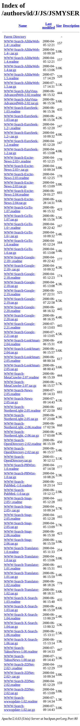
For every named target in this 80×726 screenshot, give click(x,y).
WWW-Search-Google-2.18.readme (19, 275)
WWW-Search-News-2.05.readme (18, 392)
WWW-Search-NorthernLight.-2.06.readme (22, 425)
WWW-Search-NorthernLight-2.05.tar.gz (21, 417)
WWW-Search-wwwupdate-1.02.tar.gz (19, 707)
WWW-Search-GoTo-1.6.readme (18, 242)
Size (59, 25)
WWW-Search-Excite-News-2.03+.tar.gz (19, 167)
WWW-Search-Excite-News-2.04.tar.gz (19, 201)
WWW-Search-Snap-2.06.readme (18, 533)
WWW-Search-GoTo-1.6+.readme (18, 226)
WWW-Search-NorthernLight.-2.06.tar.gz (21, 433)
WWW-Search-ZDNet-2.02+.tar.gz (19, 674)
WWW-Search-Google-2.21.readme (19, 325)
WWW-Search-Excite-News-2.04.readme (19, 192)
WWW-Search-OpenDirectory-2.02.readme (22, 442)
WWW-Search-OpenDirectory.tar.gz (18, 458)
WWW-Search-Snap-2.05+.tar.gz (18, 508)
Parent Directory (15, 36)
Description (71, 25)
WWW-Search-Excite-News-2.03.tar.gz (19, 184)
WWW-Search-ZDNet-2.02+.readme (19, 666)
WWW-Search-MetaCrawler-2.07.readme (21, 375)
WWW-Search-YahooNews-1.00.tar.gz (19, 658)
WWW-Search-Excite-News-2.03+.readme (19, 159)
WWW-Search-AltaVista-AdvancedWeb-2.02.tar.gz (21, 101)
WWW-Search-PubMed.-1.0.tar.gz (16, 491)
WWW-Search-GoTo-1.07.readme (18, 209)
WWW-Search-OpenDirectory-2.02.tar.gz (21, 450)
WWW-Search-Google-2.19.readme (19, 292)
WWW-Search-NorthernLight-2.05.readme (22, 408)
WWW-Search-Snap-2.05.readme (18, 516)
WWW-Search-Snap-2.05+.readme (18, 500)
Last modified (48, 25)
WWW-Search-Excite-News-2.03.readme (19, 176)
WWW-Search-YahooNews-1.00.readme (21, 649)
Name (22, 25)
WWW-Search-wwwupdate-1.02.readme (21, 699)
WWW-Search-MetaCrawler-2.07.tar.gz (20, 383)
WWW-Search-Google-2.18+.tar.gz (19, 267)
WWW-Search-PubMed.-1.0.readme (18, 483)
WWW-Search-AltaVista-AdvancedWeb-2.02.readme (22, 93)
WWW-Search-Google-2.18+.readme (19, 259)
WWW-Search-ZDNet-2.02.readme (19, 683)
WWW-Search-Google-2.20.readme (19, 309)
